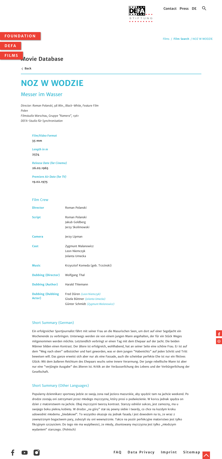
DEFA (11, 45)
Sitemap (192, 452)
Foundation (20, 36)
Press (184, 8)
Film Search (181, 39)
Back (26, 68)
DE (194, 8)
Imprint (169, 452)
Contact (170, 8)
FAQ (118, 452)
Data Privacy (141, 452)
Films (11, 55)
